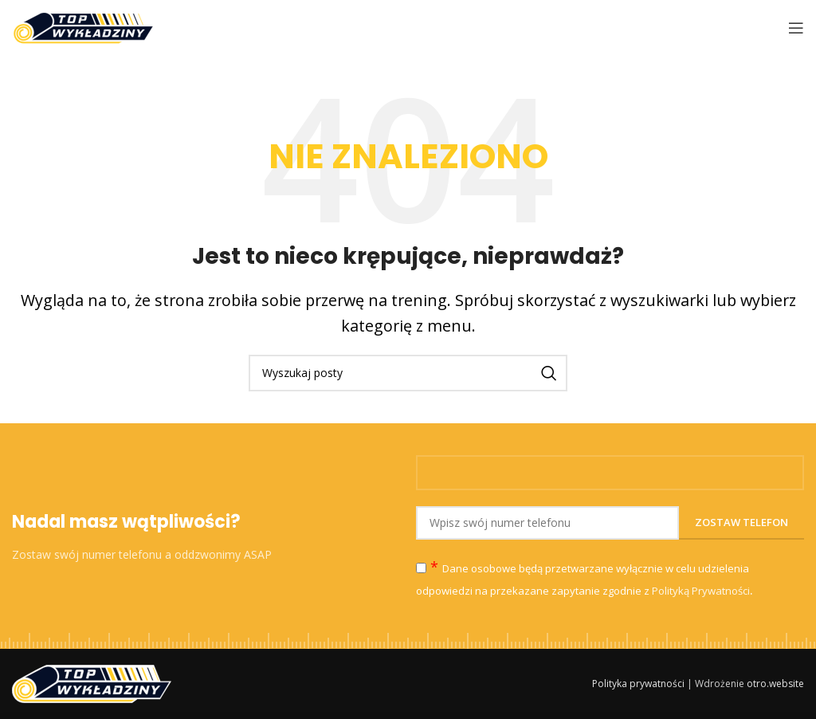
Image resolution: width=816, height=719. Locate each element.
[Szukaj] (408, 373)
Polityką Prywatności (701, 590)
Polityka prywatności (638, 683)
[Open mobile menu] (796, 28)
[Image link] (91, 682)
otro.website (775, 683)
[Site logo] (83, 26)
